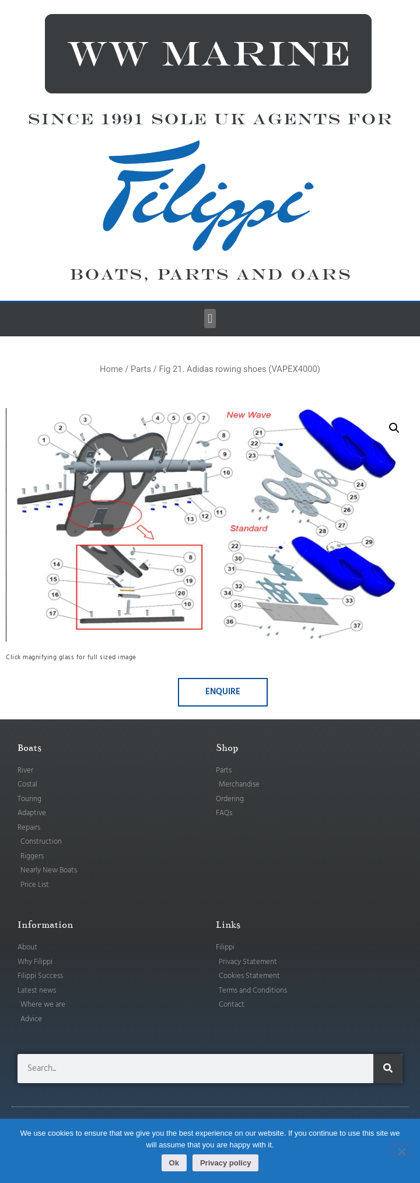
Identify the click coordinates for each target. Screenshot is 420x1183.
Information (45, 925)
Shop (227, 748)
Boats (29, 748)
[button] (209, 318)
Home (111, 369)
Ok (174, 1162)
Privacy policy (225, 1162)
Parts (141, 369)
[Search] (387, 1068)
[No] (401, 1150)
